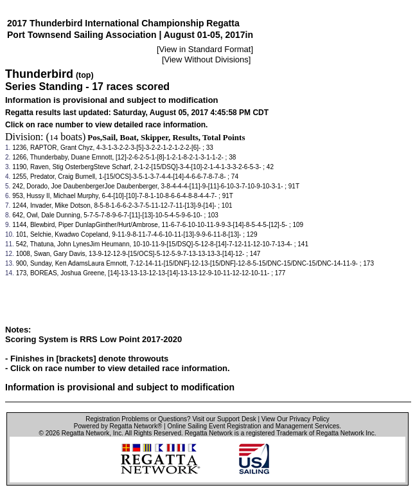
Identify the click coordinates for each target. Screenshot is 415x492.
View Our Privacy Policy (295, 419)
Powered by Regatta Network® (118, 426)
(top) (85, 75)
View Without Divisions (206, 59)
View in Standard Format (205, 49)
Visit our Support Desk (224, 419)
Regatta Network (85, 433)
